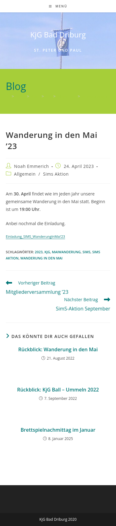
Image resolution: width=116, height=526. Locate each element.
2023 (39, 252)
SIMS (87, 252)
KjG (47, 252)
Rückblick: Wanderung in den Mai (58, 349)
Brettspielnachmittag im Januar (58, 429)
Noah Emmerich (31, 166)
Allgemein (25, 174)
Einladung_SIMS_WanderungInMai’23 (35, 236)
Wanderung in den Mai (41, 258)
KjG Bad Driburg (58, 34)
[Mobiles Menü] (58, 6)
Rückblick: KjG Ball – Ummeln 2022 (58, 389)
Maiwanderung (66, 252)
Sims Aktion (56, 174)
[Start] (8, 96)
